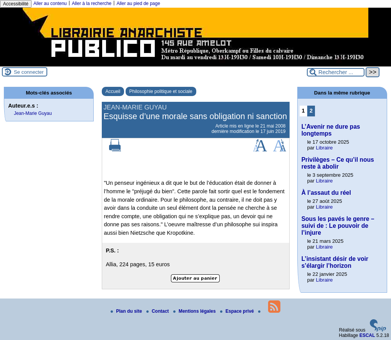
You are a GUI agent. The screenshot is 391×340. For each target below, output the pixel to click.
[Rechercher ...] (335, 72)
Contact (158, 311)
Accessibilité (15, 4)
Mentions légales (195, 311)
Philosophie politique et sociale (160, 91)
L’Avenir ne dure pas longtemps (331, 130)
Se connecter (29, 72)
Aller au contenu (50, 3)
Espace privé (237, 311)
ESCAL (367, 335)
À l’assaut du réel (326, 192)
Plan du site (127, 311)
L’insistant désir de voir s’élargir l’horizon (335, 262)
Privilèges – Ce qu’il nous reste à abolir (338, 163)
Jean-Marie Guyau (33, 113)
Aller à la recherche (91, 3)
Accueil (113, 91)
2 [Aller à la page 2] (311, 111)
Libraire (324, 148)
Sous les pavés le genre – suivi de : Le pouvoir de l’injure (338, 226)
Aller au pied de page (138, 3)
